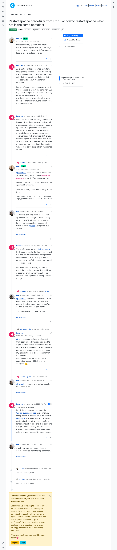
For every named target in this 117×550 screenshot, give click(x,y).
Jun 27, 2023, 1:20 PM (38, 404)
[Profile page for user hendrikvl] (12, 67)
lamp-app (20, 418)
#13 (51, 404)
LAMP (21, 30)
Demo (91, 5)
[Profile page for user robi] (12, 213)
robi (17, 211)
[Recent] (3, 7)
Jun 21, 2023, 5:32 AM (35, 211)
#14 (51, 444)
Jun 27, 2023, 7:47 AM (31, 336)
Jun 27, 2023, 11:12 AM (35, 380)
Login (23, 543)
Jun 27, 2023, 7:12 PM (34, 444)
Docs (98, 5)
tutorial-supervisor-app (26, 413)
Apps (78, 5)
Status (85, 5)
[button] (3, 543)
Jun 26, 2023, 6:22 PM (35, 295)
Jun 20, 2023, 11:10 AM (39, 65)
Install (104, 5)
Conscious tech (21, 234)
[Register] (114, 7)
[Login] (114, 3)
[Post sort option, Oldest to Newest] (73, 40)
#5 (51, 65)
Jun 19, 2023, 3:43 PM (31, 41)
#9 (51, 246)
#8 (51, 211)
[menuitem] (114, 3)
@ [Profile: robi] (47, 249)
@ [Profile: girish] (32, 226)
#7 (51, 166)
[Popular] (3, 16)
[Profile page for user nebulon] (12, 40)
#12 (51, 380)
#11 (51, 333)
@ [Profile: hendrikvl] (21, 172)
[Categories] (3, 3)
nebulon (19, 38)
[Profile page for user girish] (12, 168)
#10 (51, 295)
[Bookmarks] (3, 21)
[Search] (3, 25)
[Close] (49, 496)
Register (15, 543)
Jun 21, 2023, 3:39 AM (31, 169)
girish (18, 166)
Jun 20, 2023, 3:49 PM (39, 116)
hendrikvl (19, 65)
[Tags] (3, 12)
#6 (51, 116)
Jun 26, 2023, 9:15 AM (39, 246)
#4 (51, 38)
